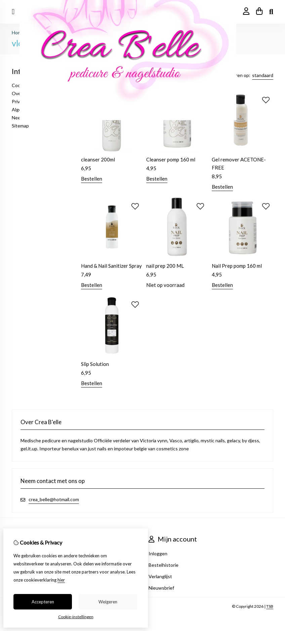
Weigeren (107, 601)
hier (61, 580)
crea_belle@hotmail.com (54, 499)
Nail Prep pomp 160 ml (237, 266)
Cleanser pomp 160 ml (170, 159)
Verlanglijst (160, 576)
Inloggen (158, 553)
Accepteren (43, 601)
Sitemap (20, 125)
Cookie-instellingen (75, 616)
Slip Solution (95, 364)
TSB (269, 606)
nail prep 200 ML (165, 266)
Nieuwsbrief (161, 588)
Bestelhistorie (163, 565)
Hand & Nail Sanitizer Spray (111, 266)
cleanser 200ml (98, 159)
